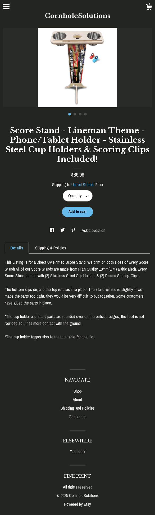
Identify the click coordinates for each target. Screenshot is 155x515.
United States (82, 184)
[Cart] (149, 8)
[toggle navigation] (6, 6)
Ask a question (93, 230)
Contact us (77, 417)
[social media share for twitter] (63, 230)
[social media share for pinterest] (73, 230)
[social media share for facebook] (52, 230)
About (77, 399)
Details (16, 248)
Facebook (77, 452)
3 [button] (80, 114)
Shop (78, 391)
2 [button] (75, 114)
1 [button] (69, 114)
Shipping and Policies (78, 408)
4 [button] (85, 114)
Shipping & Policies (50, 248)
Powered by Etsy (77, 504)
